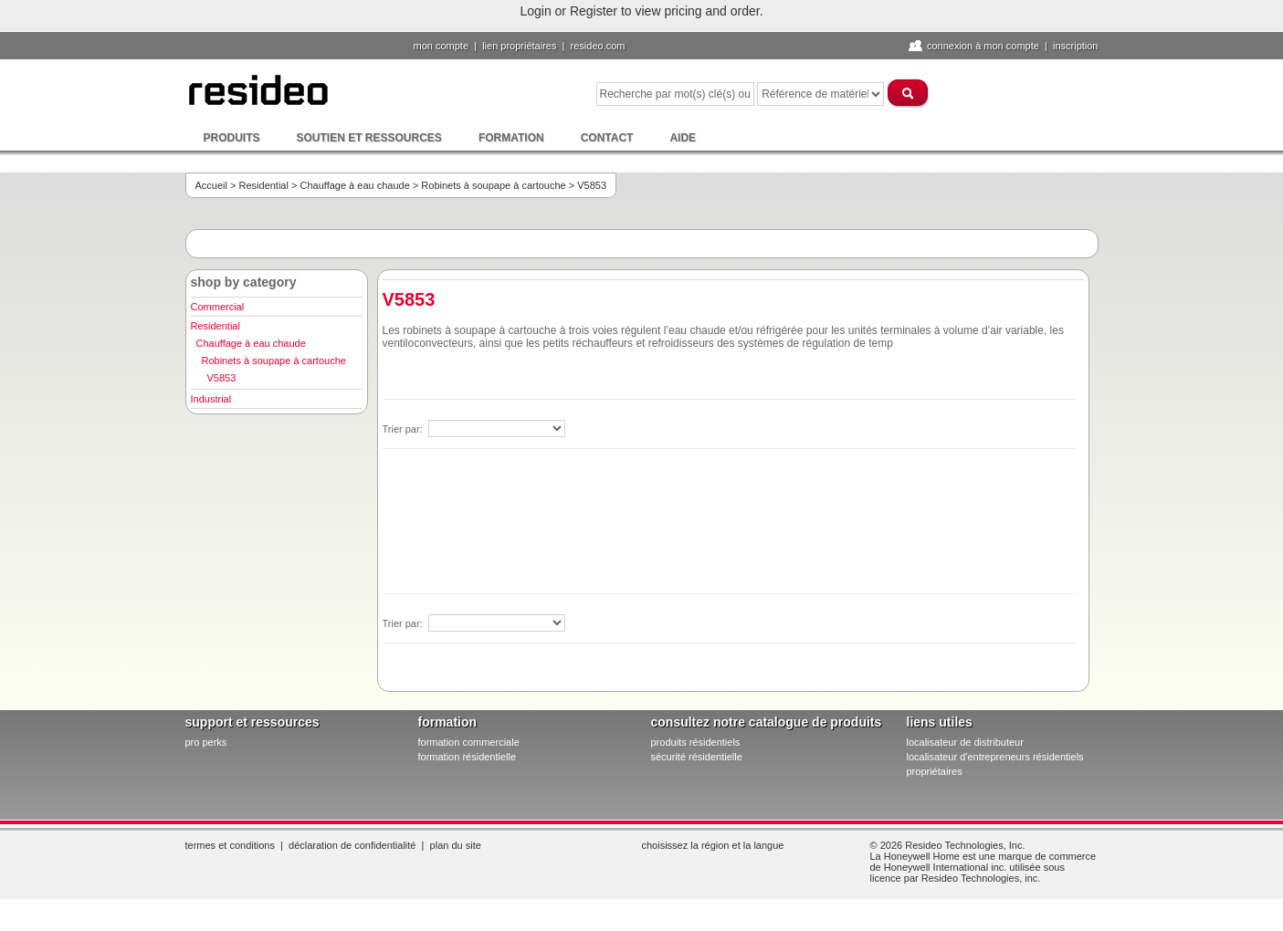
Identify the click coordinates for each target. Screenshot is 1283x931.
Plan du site (455, 845)
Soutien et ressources (369, 137)
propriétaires (934, 771)
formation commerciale (469, 742)
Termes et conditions (230, 845)
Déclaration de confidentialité (352, 845)
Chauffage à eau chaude (354, 185)
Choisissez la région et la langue (713, 845)
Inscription (1076, 45)
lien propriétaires (519, 45)
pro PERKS (206, 742)
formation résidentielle (467, 756)
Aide (682, 137)
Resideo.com (598, 45)
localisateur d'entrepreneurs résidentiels (995, 756)
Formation (511, 137)
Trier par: (404, 429)
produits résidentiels (696, 742)
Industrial (211, 398)
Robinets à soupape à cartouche (493, 185)
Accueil (211, 185)
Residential (264, 185)
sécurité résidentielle (696, 756)
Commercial (218, 306)
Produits (232, 137)
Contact (607, 137)
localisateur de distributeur (965, 742)
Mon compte (441, 45)
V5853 (222, 377)
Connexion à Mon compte (983, 45)
